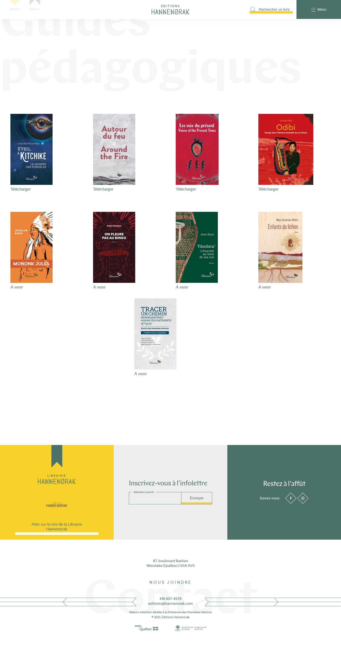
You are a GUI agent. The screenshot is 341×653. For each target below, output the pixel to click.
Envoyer (197, 498)
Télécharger (20, 189)
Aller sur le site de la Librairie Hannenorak (56, 527)
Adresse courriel (144, 492)
